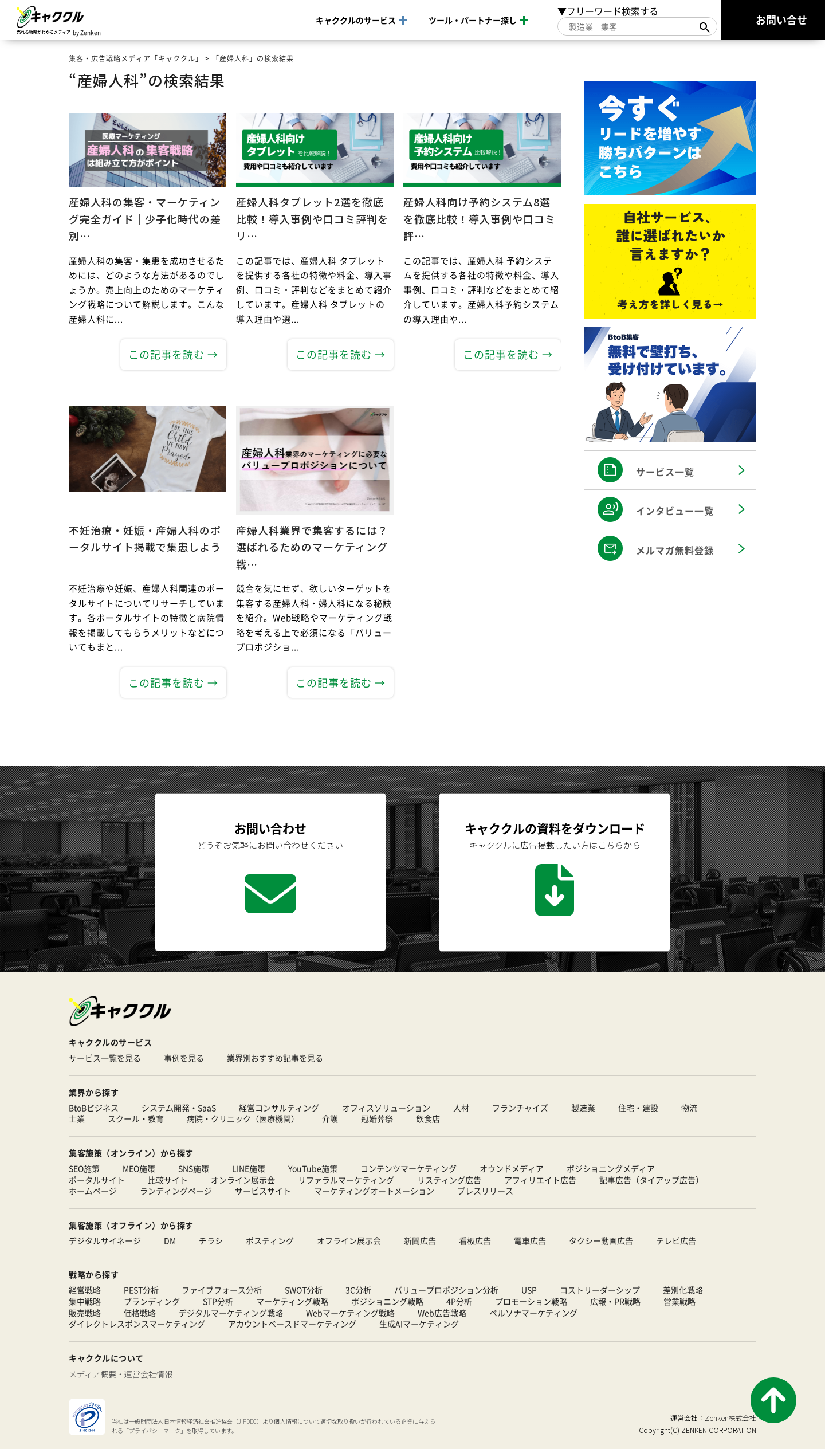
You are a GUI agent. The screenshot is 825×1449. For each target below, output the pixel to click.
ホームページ (93, 1190)
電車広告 (530, 1240)
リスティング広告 (449, 1180)
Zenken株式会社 (730, 1418)
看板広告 (475, 1240)
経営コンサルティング (279, 1107)
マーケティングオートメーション (374, 1190)
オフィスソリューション (386, 1107)
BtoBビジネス (94, 1107)
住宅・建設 (638, 1107)
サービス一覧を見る (105, 1058)
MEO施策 (139, 1168)
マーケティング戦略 (292, 1301)
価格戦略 (140, 1312)
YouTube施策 (312, 1168)
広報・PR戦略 (615, 1301)
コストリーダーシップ (600, 1290)
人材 (461, 1107)
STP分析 (218, 1301)
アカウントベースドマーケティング (292, 1324)
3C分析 (358, 1290)
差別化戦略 (683, 1290)
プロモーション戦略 (531, 1301)
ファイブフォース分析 (222, 1290)
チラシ (211, 1240)
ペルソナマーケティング (533, 1312)
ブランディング (152, 1301)
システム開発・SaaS (179, 1107)
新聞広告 (420, 1240)
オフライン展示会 (349, 1240)
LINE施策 (248, 1168)
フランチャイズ (520, 1107)
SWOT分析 (304, 1290)
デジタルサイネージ (105, 1240)
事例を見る (184, 1058)
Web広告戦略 (442, 1312)
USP (529, 1290)
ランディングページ (176, 1190)
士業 (77, 1119)
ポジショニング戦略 (387, 1301)
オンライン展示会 (243, 1180)
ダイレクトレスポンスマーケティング (137, 1324)
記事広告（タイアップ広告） (651, 1180)
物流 (689, 1107)
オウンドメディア (512, 1168)
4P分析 (459, 1301)
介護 (330, 1119)
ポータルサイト (97, 1180)
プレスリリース (485, 1190)
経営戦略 (85, 1290)
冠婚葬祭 (377, 1119)
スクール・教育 (136, 1119)
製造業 (583, 1107)
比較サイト (168, 1180)
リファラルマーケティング (346, 1180)
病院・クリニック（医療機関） (243, 1119)
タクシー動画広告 (601, 1240)
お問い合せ (781, 19)
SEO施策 (84, 1168)
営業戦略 (679, 1301)
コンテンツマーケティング (408, 1168)
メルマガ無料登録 (675, 550)
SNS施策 (193, 1168)
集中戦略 (85, 1301)
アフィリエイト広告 (540, 1180)
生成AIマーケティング (419, 1324)
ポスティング (270, 1240)
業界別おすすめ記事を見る (275, 1058)
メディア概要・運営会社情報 (120, 1374)
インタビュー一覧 (675, 510)
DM (170, 1240)
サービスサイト (263, 1190)
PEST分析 (141, 1290)
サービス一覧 (665, 471)
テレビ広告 (676, 1240)
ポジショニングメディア (611, 1168)
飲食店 (428, 1119)
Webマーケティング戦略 (350, 1312)
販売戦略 (85, 1312)
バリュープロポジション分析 (446, 1290)
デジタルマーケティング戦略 (231, 1312)
